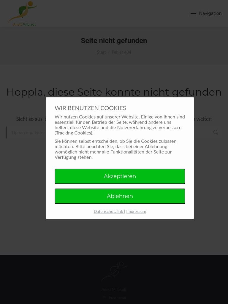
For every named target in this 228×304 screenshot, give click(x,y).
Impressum (136, 211)
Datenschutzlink (109, 211)
